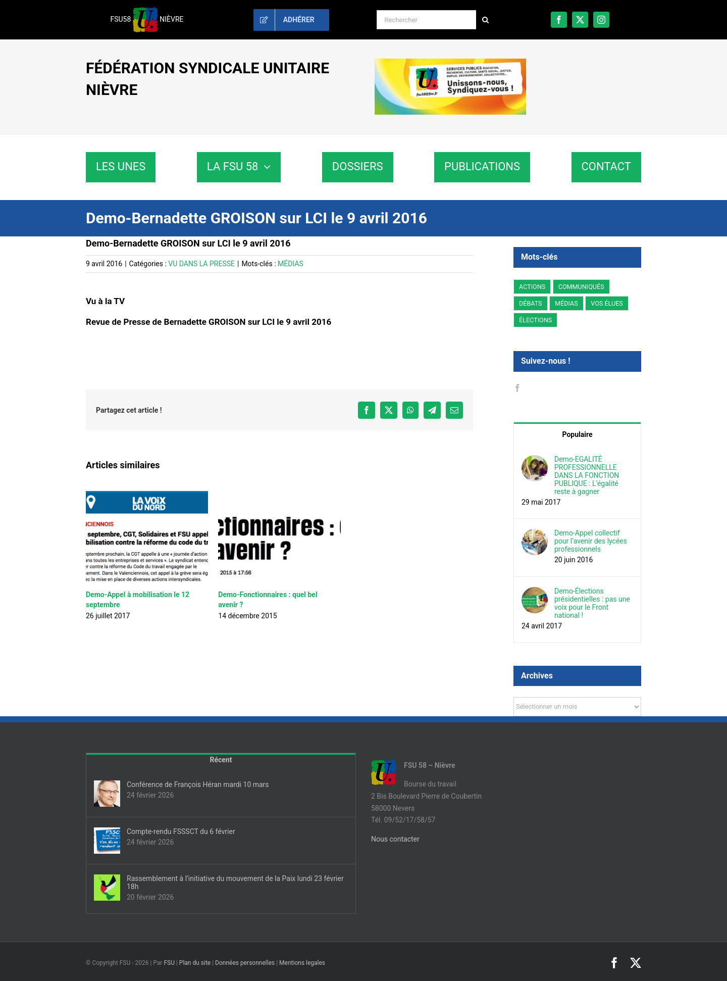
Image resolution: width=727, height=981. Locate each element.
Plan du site (195, 962)
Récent (221, 760)
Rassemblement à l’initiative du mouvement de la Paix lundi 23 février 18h (235, 882)
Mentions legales (302, 962)
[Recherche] (485, 19)
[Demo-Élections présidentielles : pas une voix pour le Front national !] (535, 592)
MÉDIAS (290, 264)
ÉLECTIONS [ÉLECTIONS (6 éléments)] (535, 320)
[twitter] (580, 20)
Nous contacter (395, 839)
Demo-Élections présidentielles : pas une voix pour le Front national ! (592, 603)
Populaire (577, 434)
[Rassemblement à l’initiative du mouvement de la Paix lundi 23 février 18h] (107, 887)
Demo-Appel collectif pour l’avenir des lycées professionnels (590, 541)
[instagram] (601, 20)
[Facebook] (517, 388)
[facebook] (559, 20)
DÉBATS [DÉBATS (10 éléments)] (530, 303)
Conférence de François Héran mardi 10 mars (198, 784)
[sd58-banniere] (450, 62)
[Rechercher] (426, 19)
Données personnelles (245, 962)
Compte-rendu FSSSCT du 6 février (181, 831)
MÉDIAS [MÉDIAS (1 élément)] (566, 303)
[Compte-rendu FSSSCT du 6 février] (107, 840)
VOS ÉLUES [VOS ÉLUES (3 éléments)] (607, 303)
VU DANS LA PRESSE (201, 264)
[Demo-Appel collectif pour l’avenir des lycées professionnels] (535, 534)
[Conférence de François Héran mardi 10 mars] (107, 793)
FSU (169, 962)
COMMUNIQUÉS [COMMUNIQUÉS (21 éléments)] (581, 286)
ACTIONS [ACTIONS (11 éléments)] (532, 286)
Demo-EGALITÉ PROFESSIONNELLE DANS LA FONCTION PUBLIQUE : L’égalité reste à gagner (586, 475)
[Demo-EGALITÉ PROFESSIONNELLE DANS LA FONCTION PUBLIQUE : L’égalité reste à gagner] (535, 461)
